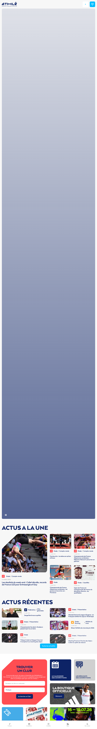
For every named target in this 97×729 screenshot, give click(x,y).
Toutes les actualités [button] (48, 654)
